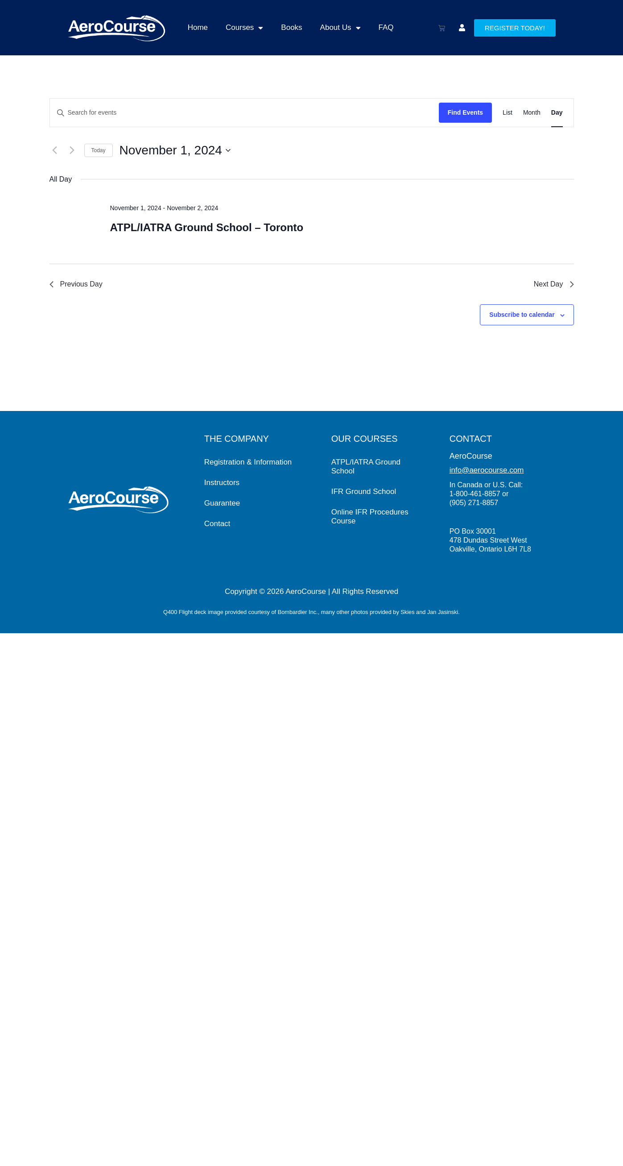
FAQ (386, 27)
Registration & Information (248, 462)
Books (291, 27)
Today (98, 150)
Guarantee (222, 503)
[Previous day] (55, 150)
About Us (340, 28)
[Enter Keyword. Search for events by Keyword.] (244, 113)
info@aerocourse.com (487, 470)
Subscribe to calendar (521, 314)
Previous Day (76, 284)
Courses (244, 28)
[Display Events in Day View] (557, 113)
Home (198, 27)
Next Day (554, 284)
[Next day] (72, 150)
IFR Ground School (363, 491)
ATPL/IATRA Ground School (365, 466)
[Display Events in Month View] (531, 113)
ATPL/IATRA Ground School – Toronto (206, 227)
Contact (217, 523)
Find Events (465, 112)
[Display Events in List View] (507, 113)
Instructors (221, 482)
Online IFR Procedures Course (369, 516)
